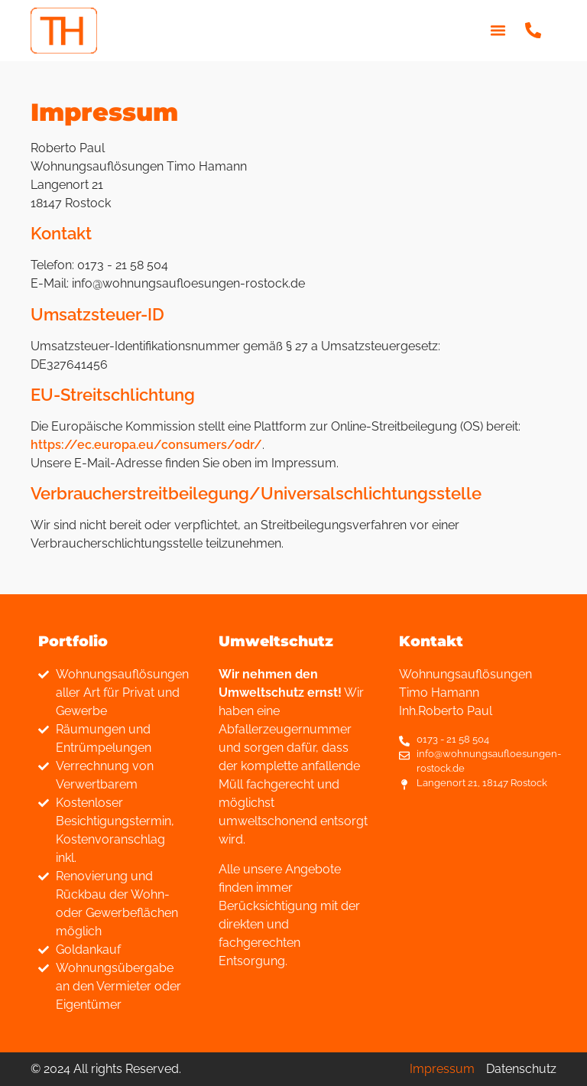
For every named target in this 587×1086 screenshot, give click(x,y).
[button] (497, 30)
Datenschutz (521, 1069)
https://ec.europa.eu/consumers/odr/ (146, 444)
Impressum (442, 1069)
